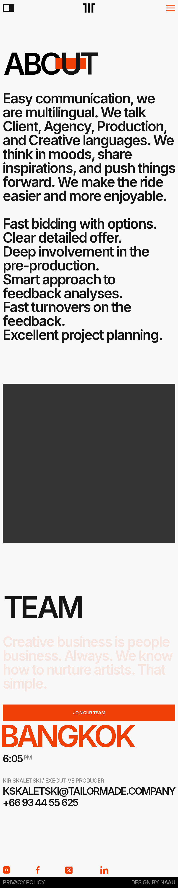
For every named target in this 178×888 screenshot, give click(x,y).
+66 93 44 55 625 (40, 802)
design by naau (153, 882)
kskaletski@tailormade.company (89, 791)
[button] (170, 8)
